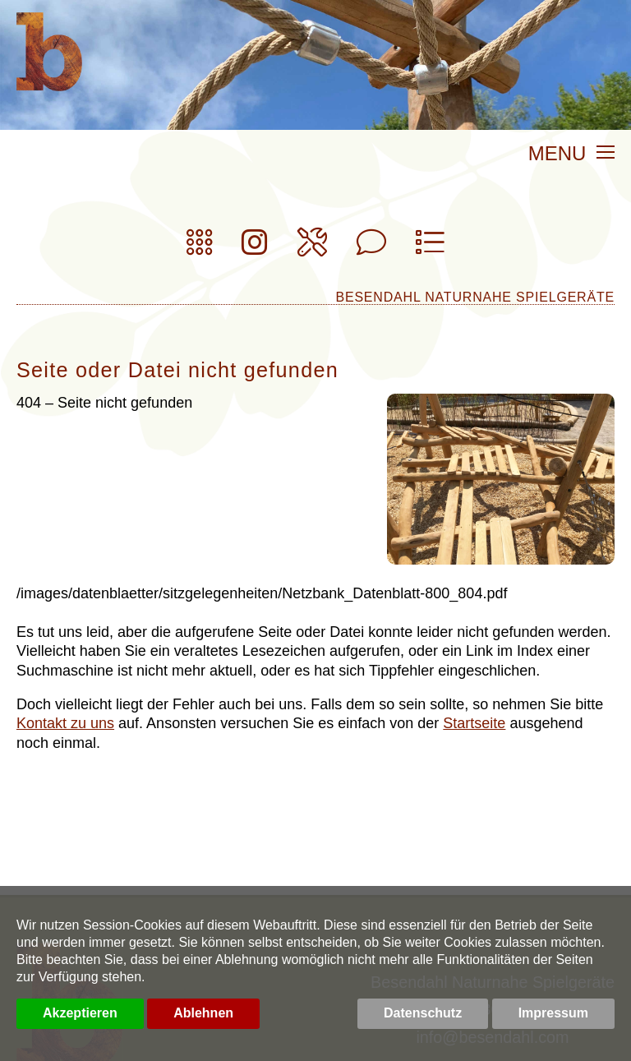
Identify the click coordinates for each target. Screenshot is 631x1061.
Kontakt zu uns (65, 723)
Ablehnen (203, 1013)
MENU (571, 154)
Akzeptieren (80, 1013)
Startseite (474, 723)
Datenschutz (423, 1013)
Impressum (553, 1013)
